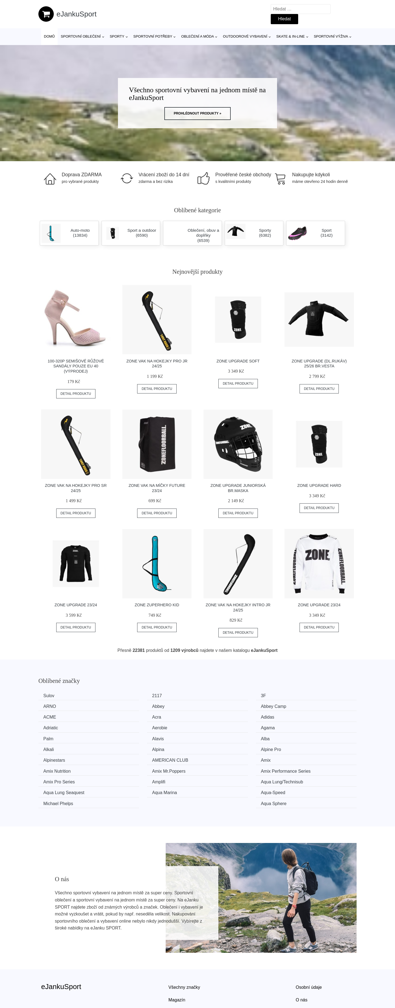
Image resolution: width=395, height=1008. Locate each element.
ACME (214, 705)
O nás (301, 963)
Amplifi (133, 757)
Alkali (295, 726)
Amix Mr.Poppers (225, 747)
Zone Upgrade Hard (319, 485)
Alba (212, 726)
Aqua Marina (57, 768)
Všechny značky (184, 951)
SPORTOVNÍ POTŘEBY (152, 36)
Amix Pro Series (61, 757)
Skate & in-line (290, 36)
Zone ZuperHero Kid (157, 605)
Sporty (117, 36)
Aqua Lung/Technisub (229, 757)
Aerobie (216, 716)
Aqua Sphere (303, 768)
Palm (50, 726)
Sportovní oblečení (81, 36)
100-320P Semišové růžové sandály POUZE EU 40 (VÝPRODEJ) (76, 366)
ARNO (296, 695)
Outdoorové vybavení (245, 36)
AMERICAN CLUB (308, 737)
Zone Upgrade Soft (238, 361)
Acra (294, 705)
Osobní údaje (309, 951)
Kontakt (303, 976)
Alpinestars (219, 737)
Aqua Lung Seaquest (310, 757)
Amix (50, 747)
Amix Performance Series (315, 747)
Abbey (51, 705)
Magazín (176, 963)
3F (211, 695)
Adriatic (134, 716)
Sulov (50, 695)
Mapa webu (179, 976)
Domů (49, 36)
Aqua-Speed (139, 768)
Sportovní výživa (331, 36)
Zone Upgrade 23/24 (76, 605)
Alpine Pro (137, 737)
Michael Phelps (223, 768)
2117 (132, 695)
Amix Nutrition (140, 747)
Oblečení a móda (197, 36)
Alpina (51, 737)
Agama (297, 716)
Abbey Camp (140, 705)
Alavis (133, 726)
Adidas (52, 716)
